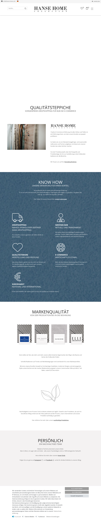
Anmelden (96, 1)
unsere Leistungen (61, 199)
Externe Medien (29, 517)
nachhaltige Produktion (61, 420)
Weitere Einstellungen (52, 517)
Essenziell (18, 517)
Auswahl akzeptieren (77, 496)
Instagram (38, 460)
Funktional (41, 517)
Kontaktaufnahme (70, 162)
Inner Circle (61, 455)
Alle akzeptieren (76, 488)
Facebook (49, 460)
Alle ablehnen (77, 492)
